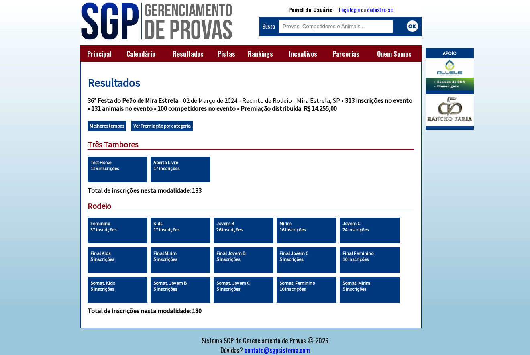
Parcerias (346, 54)
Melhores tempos (107, 126)
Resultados (188, 54)
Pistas (226, 54)
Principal (99, 54)
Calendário (140, 54)
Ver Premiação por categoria (162, 126)
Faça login (349, 9)
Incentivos (303, 54)
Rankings (260, 54)
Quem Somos (394, 54)
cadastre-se (380, 9)
